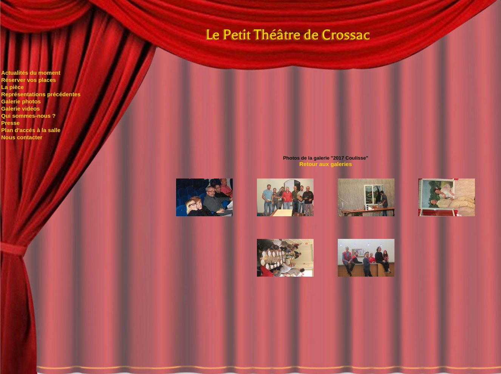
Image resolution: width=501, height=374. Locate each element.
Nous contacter (21, 137)
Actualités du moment (30, 72)
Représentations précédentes (40, 94)
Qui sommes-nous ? (28, 115)
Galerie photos (21, 101)
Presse (10, 123)
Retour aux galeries (325, 164)
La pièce (12, 87)
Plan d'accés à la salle (30, 130)
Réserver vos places (28, 80)
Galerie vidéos (20, 108)
